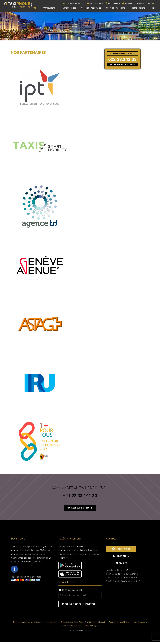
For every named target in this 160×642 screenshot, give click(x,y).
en (149, 3)
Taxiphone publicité (115, 8)
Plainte (127, 3)
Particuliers (48, 8)
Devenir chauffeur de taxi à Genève (27, 622)
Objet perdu (113, 3)
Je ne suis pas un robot (72, 590)
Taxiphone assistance (91, 8)
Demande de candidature (119, 622)
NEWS (153, 8)
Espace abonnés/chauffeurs (72, 622)
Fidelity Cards (95, 3)
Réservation (121, 548)
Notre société (137, 8)
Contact (140, 3)
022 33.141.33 (123, 59)
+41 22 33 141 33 (80, 496)
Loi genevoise (51, 622)
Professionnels (68, 8)
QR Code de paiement (96, 622)
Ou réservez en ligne (122, 64)
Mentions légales (92, 625)
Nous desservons (140, 622)
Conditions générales (72, 625)
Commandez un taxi (73, 3)
